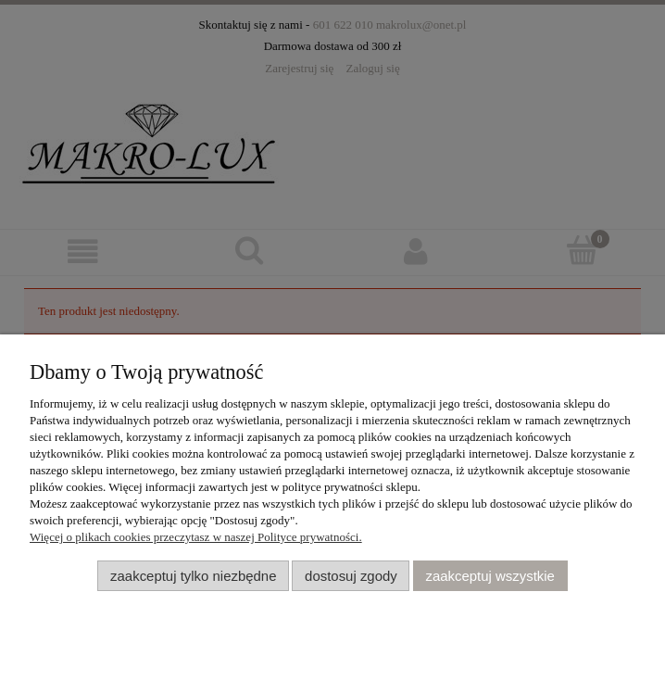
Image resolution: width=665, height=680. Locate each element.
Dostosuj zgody (351, 576)
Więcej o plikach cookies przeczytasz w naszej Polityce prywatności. (196, 537)
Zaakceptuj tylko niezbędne (193, 576)
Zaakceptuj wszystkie (489, 576)
